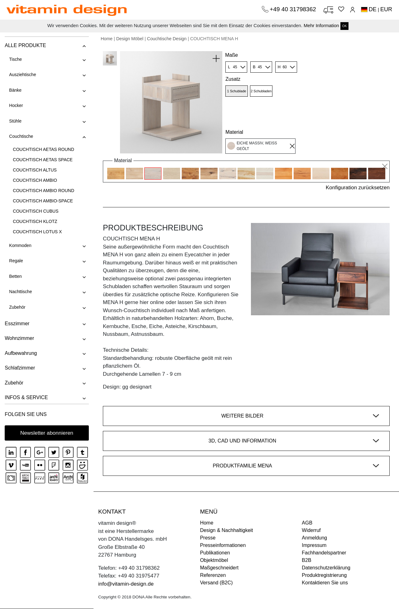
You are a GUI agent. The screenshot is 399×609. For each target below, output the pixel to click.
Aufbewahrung (21, 353)
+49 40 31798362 (294, 9)
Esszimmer (17, 323)
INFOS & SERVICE (26, 397)
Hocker (16, 105)
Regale (16, 260)
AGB (307, 522)
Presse (208, 537)
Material (234, 132)
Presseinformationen (223, 545)
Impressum (314, 545)
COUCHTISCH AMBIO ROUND (43, 190)
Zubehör (17, 307)
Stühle (15, 120)
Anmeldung (314, 537)
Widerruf (311, 530)
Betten (15, 276)
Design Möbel (129, 38)
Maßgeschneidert (219, 567)
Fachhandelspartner (324, 552)
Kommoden (20, 245)
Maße (231, 55)
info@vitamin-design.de (126, 584)
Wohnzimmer (19, 338)
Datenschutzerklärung (326, 567)
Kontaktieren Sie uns (325, 582)
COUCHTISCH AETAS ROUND (43, 149)
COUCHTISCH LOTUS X (37, 231)
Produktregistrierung (324, 575)
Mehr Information (321, 25)
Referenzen (213, 575)
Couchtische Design (167, 38)
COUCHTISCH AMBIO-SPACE (43, 200)
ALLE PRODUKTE (25, 45)
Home (107, 38)
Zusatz (232, 79)
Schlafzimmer (20, 367)
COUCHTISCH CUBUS (35, 211)
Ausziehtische (22, 74)
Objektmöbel (214, 560)
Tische (15, 59)
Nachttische (20, 291)
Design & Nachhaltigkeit (226, 530)
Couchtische (21, 136)
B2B (306, 560)
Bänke (15, 90)
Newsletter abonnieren (46, 433)
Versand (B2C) (216, 582)
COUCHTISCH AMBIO (35, 180)
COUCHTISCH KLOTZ (35, 221)
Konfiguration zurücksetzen (358, 188)
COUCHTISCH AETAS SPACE (43, 159)
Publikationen (215, 552)
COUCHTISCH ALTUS (35, 169)
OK (344, 26)
